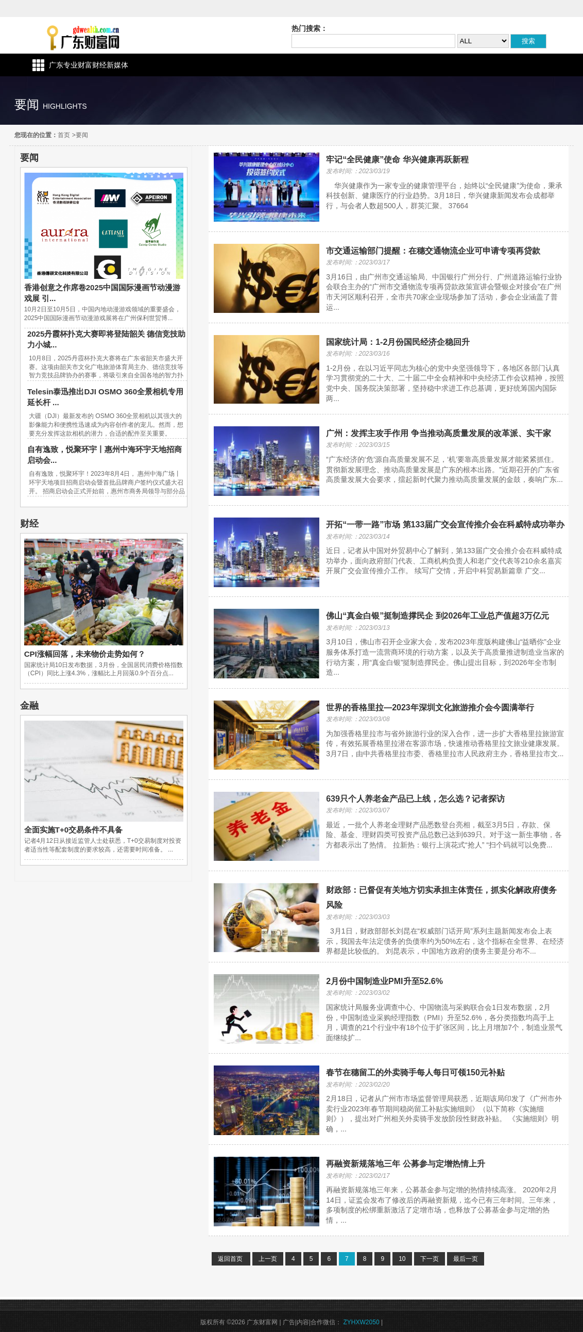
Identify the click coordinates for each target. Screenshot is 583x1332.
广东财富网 (78, 35)
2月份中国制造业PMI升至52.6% (384, 981)
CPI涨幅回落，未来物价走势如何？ (84, 654)
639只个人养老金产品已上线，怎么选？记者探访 (415, 798)
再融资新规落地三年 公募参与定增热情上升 (405, 1163)
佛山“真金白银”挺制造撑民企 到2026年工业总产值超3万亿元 (437, 615)
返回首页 (231, 1258)
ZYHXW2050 (362, 1322)
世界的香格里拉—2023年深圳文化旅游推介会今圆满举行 (430, 707)
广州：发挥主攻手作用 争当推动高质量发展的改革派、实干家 (438, 433)
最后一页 (465, 1258)
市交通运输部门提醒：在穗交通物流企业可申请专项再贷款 (433, 250)
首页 (64, 135)
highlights (65, 106)
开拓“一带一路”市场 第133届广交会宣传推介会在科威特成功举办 (445, 524)
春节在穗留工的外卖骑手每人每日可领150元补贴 (415, 1072)
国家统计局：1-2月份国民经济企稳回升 (398, 342)
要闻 (82, 135)
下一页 (429, 1258)
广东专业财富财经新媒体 (88, 65)
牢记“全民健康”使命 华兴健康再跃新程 (397, 159)
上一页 (268, 1258)
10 (402, 1258)
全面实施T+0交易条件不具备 (73, 829)
